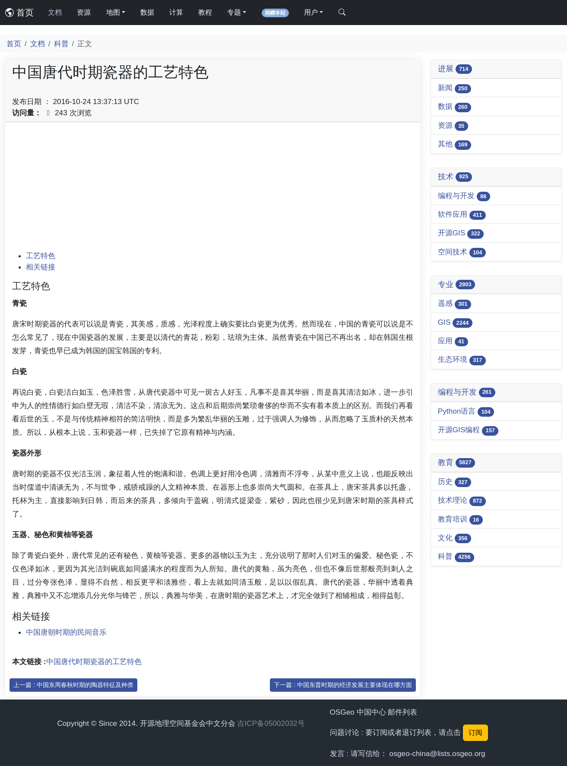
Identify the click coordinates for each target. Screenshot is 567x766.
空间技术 (462, 252)
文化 (454, 538)
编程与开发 (464, 196)
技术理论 (462, 501)
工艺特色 (40, 255)
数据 (147, 12)
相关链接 (40, 267)
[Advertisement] (212, 189)
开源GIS (461, 233)
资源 (84, 12)
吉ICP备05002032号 (270, 723)
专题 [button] (234, 12)
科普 (61, 43)
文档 (55, 12)
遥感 (454, 304)
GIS (455, 323)
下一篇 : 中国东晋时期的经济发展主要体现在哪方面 (343, 684)
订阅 (475, 732)
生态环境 (462, 360)
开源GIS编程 (468, 430)
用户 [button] (311, 12)
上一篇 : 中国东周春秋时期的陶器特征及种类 (73, 684)
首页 (19, 12)
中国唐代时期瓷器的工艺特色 (94, 661)
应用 (453, 341)
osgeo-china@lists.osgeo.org (437, 753)
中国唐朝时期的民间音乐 (66, 632)
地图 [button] (113, 12)
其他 (454, 144)
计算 (176, 12)
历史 (454, 482)
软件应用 (462, 215)
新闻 (454, 88)
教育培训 (460, 520)
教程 (205, 12)
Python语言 (466, 412)
